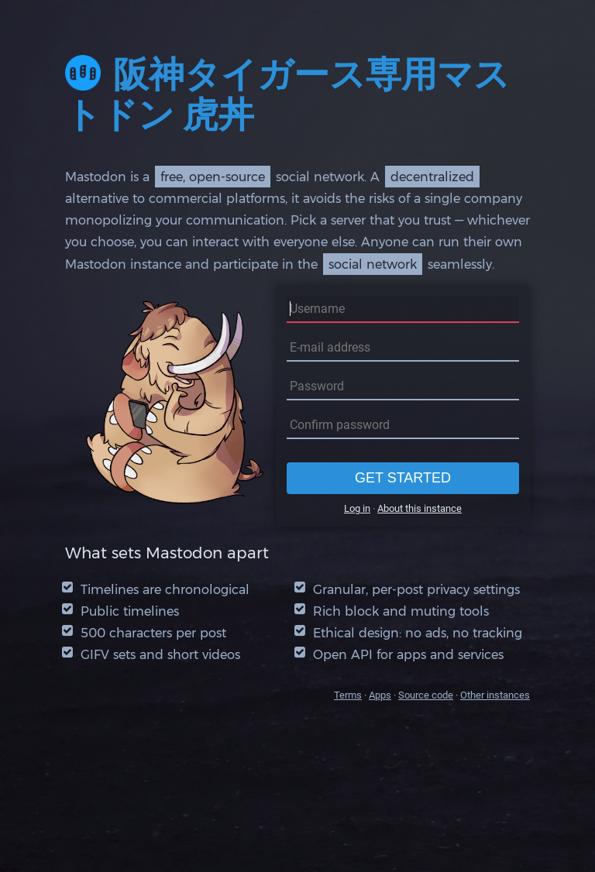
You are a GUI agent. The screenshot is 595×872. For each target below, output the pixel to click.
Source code (425, 695)
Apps (380, 695)
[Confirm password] (403, 425)
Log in (357, 508)
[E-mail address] (403, 348)
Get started (403, 478)
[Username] (403, 309)
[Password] (403, 386)
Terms (348, 695)
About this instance (419, 508)
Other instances (495, 695)
